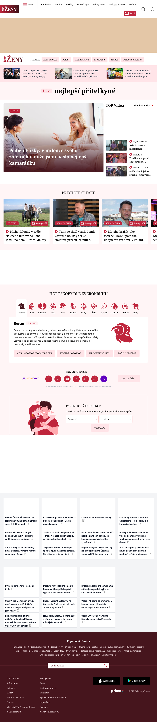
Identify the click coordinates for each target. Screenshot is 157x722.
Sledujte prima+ (117, 4)
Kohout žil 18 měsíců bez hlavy (96, 519)
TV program (70, 646)
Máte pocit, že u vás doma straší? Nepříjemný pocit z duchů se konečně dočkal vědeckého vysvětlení (97, 537)
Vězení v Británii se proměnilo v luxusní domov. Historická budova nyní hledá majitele (96, 604)
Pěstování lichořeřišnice (129, 650)
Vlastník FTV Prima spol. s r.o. (21, 707)
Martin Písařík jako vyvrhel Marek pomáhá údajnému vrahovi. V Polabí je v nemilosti (123, 238)
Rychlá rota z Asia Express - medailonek (138, 145)
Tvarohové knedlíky (70, 654)
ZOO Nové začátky (135, 646)
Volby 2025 (59, 650)
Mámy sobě (99, 4)
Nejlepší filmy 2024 (37, 646)
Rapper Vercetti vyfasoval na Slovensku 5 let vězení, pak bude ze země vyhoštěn (59, 604)
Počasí (103, 646)
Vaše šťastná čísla (76, 371)
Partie (95, 646)
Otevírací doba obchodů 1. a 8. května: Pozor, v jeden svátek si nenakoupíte (138, 73)
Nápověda (45, 702)
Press (42, 683)
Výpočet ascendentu (49, 654)
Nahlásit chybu (14, 711)
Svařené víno (72, 650)
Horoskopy (83, 4)
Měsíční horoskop (99, 353)
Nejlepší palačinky (91, 654)
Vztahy (58, 4)
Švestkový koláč (109, 654)
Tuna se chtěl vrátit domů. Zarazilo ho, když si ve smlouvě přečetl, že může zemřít (75, 238)
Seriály (69, 4)
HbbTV (10, 692)
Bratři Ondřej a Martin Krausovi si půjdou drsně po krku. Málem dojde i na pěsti (59, 520)
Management (46, 678)
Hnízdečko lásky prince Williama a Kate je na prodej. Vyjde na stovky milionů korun (97, 589)
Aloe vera (111, 650)
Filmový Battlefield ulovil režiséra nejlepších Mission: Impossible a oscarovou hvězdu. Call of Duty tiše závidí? (20, 621)
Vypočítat (98, 426)
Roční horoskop (127, 353)
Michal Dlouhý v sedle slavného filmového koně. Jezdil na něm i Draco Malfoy (26, 236)
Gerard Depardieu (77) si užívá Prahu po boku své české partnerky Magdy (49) (34, 75)
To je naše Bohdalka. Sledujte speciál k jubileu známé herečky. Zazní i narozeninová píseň (59, 550)
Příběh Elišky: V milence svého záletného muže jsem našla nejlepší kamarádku (48, 156)
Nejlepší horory (55, 646)
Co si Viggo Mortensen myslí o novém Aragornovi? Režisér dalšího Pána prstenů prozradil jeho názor (20, 606)
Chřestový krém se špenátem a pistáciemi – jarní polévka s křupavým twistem (133, 520)
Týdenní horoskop (70, 353)
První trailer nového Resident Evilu (19, 587)
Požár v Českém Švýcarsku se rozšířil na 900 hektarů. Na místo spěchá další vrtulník (21, 520)
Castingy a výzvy (48, 688)
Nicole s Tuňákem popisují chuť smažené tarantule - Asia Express (139, 161)
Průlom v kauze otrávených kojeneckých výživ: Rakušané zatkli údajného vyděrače (19, 535)
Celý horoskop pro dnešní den (34, 353)
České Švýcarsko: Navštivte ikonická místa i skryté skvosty (96, 619)
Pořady (132, 4)
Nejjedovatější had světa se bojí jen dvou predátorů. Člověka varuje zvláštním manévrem (97, 550)
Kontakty (44, 692)
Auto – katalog (23, 650)
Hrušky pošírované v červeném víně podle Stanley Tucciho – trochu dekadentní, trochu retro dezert (134, 537)
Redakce (44, 707)
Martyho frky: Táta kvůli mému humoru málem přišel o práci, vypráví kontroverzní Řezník (58, 589)
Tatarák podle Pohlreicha (93, 650)
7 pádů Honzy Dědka (42, 650)
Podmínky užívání (15, 697)
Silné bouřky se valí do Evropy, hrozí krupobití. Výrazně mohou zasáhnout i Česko (20, 550)
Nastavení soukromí (49, 711)
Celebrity (46, 4)
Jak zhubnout (19, 646)
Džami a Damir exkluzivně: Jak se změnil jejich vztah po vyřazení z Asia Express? (140, 174)
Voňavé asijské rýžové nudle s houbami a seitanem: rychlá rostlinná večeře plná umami (135, 550)
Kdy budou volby (116, 646)
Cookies (10, 702)
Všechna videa (142, 105)
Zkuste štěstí (128, 378)
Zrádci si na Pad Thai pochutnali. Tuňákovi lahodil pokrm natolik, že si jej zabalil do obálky (59, 535)
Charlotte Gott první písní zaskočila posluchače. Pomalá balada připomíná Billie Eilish (86, 75)
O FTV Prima (13, 678)
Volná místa (12, 683)
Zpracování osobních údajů (53, 697)
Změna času (84, 646)
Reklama (11, 688)
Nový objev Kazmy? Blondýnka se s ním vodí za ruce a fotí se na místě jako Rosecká (59, 619)
